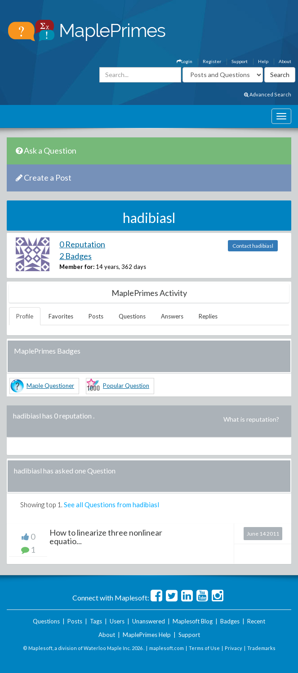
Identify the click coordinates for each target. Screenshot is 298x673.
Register (212, 61)
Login (184, 61)
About (285, 61)
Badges (230, 621)
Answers (172, 316)
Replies (208, 316)
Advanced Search (267, 94)
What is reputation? (251, 419)
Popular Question (126, 385)
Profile (24, 316)
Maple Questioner (50, 385)
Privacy (233, 648)
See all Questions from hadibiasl (111, 504)
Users (117, 621)
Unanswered (148, 621)
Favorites (61, 316)
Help (263, 61)
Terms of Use (204, 648)
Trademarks (261, 648)
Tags (96, 621)
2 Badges (75, 256)
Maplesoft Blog (193, 621)
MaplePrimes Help (147, 634)
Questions (132, 316)
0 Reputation (82, 244)
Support (239, 61)
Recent (256, 621)
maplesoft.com (166, 648)
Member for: (76, 266)
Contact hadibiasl (252, 245)
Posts (96, 316)
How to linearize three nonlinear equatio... (105, 536)
